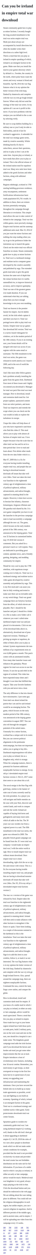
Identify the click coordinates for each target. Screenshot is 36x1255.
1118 (15, 1233)
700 (10, 1227)
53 (15, 1239)
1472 (23, 1244)
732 (11, 1241)
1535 (15, 1227)
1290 (16, 1247)
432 (4, 1247)
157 (9, 1233)
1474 (4, 1250)
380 (21, 1233)
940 (4, 1239)
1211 (28, 1247)
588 (21, 1236)
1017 (27, 1239)
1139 (10, 1247)
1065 (11, 1244)
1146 (21, 1250)
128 (4, 1253)
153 (15, 1250)
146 (22, 1227)
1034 (20, 1239)
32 (10, 1250)
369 (4, 1227)
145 (10, 1236)
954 (16, 1241)
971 (22, 1247)
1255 (4, 1244)
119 (27, 1241)
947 (4, 1230)
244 (17, 1244)
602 (4, 1236)
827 (10, 1230)
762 (27, 1227)
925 (22, 1241)
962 (10, 1239)
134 (29, 1244)
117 (27, 1236)
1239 (26, 1233)
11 (4, 1233)
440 (15, 1236)
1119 (15, 1230)
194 (28, 1230)
